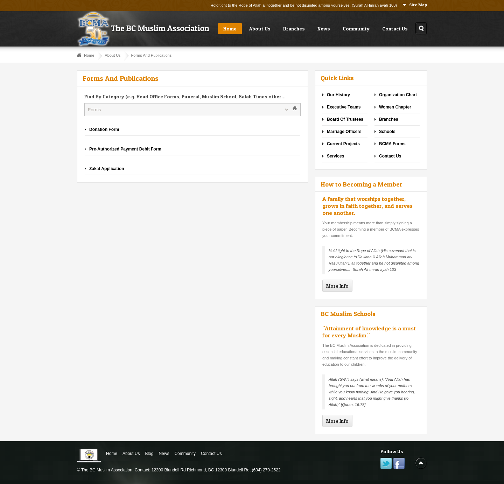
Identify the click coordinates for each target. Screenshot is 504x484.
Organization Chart (398, 94)
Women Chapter (395, 107)
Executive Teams (344, 107)
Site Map (418, 4)
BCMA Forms (392, 143)
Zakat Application (106, 168)
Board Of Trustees (345, 119)
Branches (294, 28)
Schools (387, 131)
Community (356, 28)
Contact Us (395, 28)
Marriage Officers (344, 131)
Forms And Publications (151, 55)
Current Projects (343, 143)
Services (335, 156)
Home (230, 28)
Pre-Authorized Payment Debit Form (125, 149)
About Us (260, 28)
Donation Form (104, 129)
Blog (149, 453)
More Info (337, 286)
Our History (338, 94)
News (323, 28)
